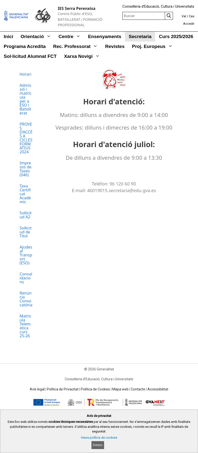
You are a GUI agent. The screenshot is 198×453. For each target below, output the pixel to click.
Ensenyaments (104, 36)
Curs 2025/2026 (176, 36)
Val (184, 16)
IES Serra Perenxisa (76, 8)
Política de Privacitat (63, 389)
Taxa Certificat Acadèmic (25, 193)
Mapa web (120, 389)
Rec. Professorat (77, 46)
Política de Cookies (95, 389)
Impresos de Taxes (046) (25, 169)
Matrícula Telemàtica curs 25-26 (25, 326)
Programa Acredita (25, 46)
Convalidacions (26, 278)
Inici (8, 36)
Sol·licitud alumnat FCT (30, 56)
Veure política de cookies (99, 437)
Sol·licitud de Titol (26, 232)
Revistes (114, 46)
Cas (191, 16)
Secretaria (140, 36)
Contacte (138, 389)
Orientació (38, 37)
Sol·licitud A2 (26, 215)
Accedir (188, 23)
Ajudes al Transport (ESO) (26, 255)
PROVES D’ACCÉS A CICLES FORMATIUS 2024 (26, 138)
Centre (71, 37)
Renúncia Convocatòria (26, 299)
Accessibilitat (157, 389)
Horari (25, 74)
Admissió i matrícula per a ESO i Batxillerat (25, 99)
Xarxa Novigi (84, 56)
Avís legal (37, 389)
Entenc (98, 445)
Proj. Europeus (154, 46)
